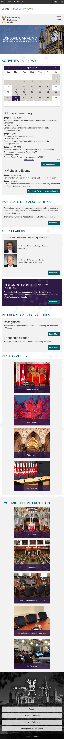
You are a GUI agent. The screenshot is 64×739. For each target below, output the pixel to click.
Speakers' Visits (34, 191)
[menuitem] (55, 2)
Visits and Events (51, 191)
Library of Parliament (32, 722)
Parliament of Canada (12, 2)
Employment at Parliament (32, 729)
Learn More (53, 223)
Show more (29, 160)
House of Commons (23, 9)
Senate (5, 9)
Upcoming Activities (50, 164)
